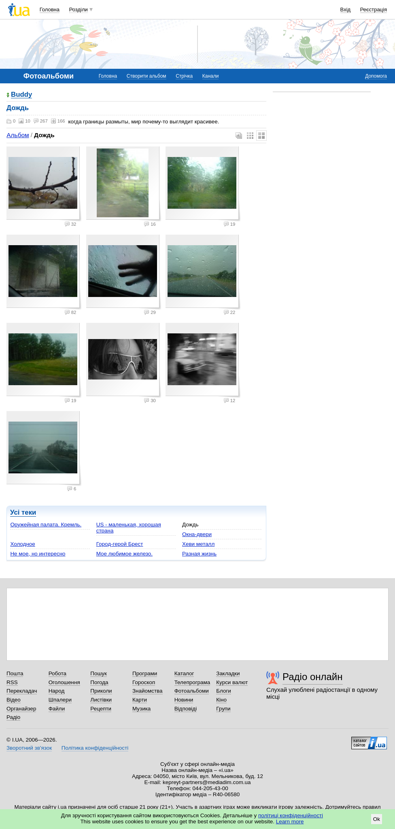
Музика (141, 709)
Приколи (101, 691)
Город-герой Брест (119, 544)
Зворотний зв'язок (29, 748)
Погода (99, 682)
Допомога (376, 76)
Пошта (14, 673)
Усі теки (23, 512)
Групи (223, 709)
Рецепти (100, 709)
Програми (144, 673)
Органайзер (21, 709)
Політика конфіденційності (95, 748)
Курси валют (232, 682)
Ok (376, 819)
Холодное (22, 544)
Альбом (17, 134)
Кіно (221, 700)
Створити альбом (146, 76)
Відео (13, 700)
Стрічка (184, 76)
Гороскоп (143, 682)
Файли (57, 709)
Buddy (21, 94)
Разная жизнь (199, 554)
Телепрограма (192, 682)
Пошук (98, 673)
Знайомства (147, 691)
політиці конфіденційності (290, 815)
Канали (210, 76)
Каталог (184, 673)
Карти (139, 700)
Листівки (101, 700)
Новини (183, 700)
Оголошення (64, 682)
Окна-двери (197, 534)
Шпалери (60, 700)
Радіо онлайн (312, 676)
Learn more (290, 821)
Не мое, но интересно (37, 554)
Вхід (345, 9)
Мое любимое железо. (124, 554)
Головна (49, 9)
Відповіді (185, 709)
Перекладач (21, 691)
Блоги (223, 691)
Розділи (78, 9)
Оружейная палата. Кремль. (45, 525)
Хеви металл (198, 544)
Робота (57, 673)
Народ (57, 691)
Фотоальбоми (191, 691)
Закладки (228, 673)
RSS (12, 682)
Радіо (13, 717)
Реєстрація (373, 9)
